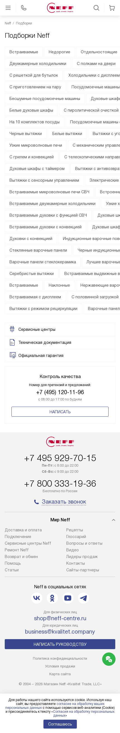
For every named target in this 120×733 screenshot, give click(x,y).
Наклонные (59, 285)
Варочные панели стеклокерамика (42, 262)
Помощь (13, 563)
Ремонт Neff (17, 550)
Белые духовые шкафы (31, 110)
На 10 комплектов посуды (34, 122)
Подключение (18, 536)
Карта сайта (60, 674)
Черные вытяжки (25, 133)
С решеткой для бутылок (33, 75)
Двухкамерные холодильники (37, 63)
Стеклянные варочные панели (38, 250)
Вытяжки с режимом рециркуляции (43, 308)
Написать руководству (60, 644)
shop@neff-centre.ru (60, 618)
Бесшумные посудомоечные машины (44, 98)
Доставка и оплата (23, 530)
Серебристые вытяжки (31, 273)
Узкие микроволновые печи (35, 145)
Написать (60, 412)
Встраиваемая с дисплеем (35, 297)
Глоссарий (76, 536)
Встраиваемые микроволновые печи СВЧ (49, 192)
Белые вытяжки (67, 133)
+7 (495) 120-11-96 (60, 392)
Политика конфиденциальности (60, 658)
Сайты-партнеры (82, 570)
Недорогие (59, 52)
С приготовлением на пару (35, 87)
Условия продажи (60, 666)
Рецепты (74, 530)
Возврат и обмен (21, 556)
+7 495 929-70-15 (60, 458)
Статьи (12, 570)
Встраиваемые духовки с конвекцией (45, 227)
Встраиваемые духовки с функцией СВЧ (48, 215)
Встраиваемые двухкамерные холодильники (52, 203)
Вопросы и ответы (84, 543)
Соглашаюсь (60, 724)
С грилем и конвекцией (31, 157)
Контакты (75, 563)
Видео (72, 550)
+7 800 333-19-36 (60, 483)
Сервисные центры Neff (28, 543)
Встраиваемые (23, 52)
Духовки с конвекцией (30, 238)
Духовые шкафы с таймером (37, 168)
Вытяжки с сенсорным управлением (44, 180)
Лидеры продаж (82, 556)
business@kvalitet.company (60, 632)
